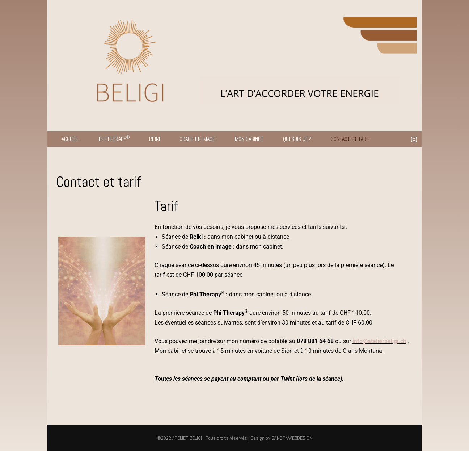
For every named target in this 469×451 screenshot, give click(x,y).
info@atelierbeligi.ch (379, 341)
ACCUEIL (70, 139)
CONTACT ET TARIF (350, 139)
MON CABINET (249, 139)
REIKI (154, 139)
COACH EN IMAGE (197, 139)
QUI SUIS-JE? (297, 139)
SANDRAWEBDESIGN (291, 438)
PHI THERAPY (114, 138)
